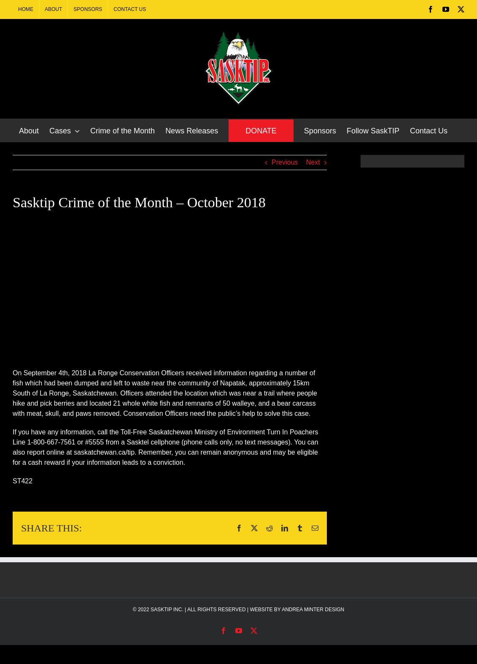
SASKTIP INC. (167, 610)
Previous (285, 162)
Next (313, 162)
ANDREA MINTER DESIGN (313, 610)
